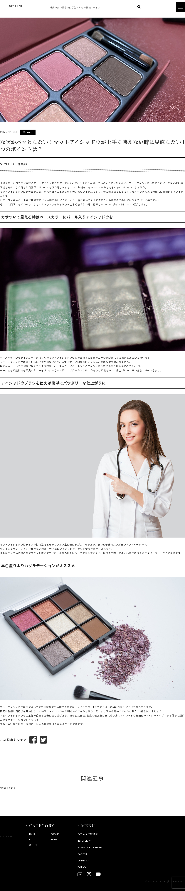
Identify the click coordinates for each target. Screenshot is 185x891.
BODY (54, 839)
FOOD (33, 839)
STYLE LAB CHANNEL (90, 847)
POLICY (82, 867)
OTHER (33, 845)
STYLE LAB (15, 6)
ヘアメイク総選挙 (88, 834)
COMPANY (84, 860)
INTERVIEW (84, 840)
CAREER (82, 854)
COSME (55, 834)
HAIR (32, 834)
